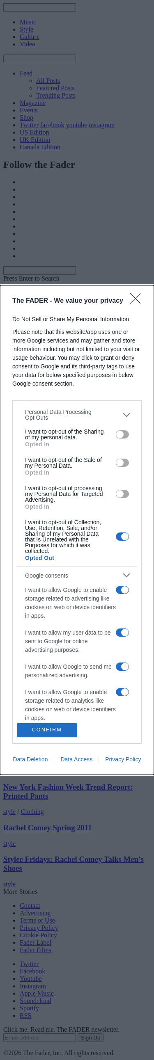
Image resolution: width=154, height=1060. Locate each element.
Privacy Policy (123, 759)
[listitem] (77, 414)
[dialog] (77, 529)
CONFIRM (47, 730)
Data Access (76, 759)
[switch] (122, 434)
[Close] (138, 301)
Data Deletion (30, 759)
